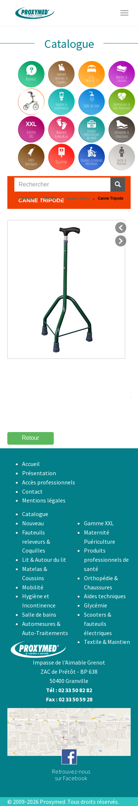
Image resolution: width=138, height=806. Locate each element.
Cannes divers (77, 198)
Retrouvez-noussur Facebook (71, 775)
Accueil (31, 463)
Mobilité (50, 198)
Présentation (39, 473)
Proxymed (52, 801)
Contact (32, 491)
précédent (120, 227)
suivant (120, 240)
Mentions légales (44, 500)
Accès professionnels (48, 482)
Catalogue (26, 198)
